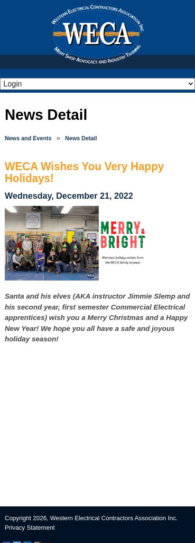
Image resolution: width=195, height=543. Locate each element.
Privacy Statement (30, 527)
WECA (97, 34)
